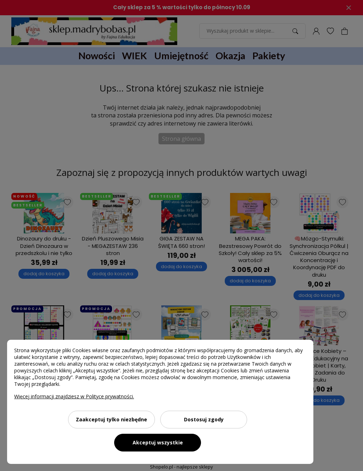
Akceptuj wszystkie (158, 442)
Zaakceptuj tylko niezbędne (111, 419)
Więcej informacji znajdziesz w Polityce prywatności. (74, 396)
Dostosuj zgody (204, 419)
